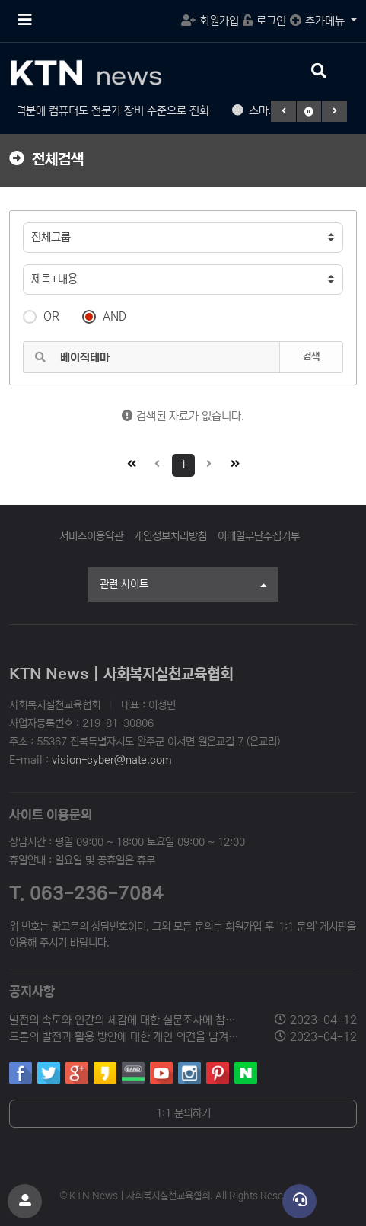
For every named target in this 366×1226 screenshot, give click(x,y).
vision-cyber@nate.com (112, 760)
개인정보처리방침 (170, 536)
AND (104, 315)
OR (41, 315)
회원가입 (210, 20)
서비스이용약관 (91, 536)
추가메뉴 (319, 20)
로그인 (264, 20)
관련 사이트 (183, 585)
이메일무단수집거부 (259, 536)
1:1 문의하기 (183, 1113)
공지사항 (32, 992)
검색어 (10, 211)
